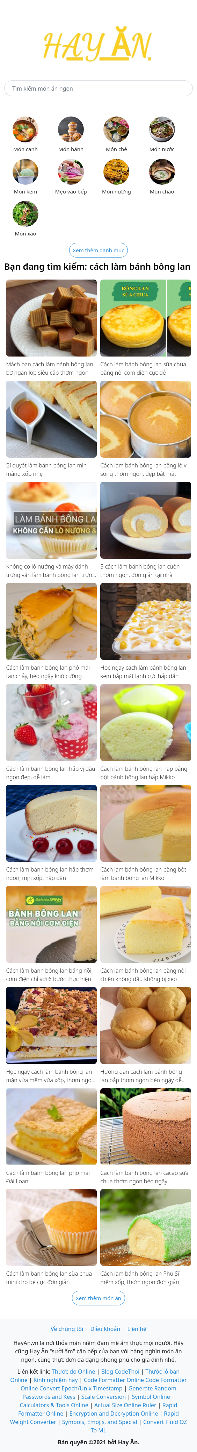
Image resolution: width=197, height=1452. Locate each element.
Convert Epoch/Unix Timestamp (81, 1388)
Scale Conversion (103, 1397)
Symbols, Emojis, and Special (99, 1422)
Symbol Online (151, 1397)
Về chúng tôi (67, 1329)
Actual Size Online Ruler (125, 1405)
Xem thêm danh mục (98, 250)
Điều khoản (105, 1329)
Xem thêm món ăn (98, 1298)
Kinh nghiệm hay (56, 1380)
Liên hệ (137, 1329)
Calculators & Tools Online (54, 1405)
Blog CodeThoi (120, 1371)
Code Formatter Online (114, 1380)
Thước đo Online (73, 1371)
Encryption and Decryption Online (113, 1413)
